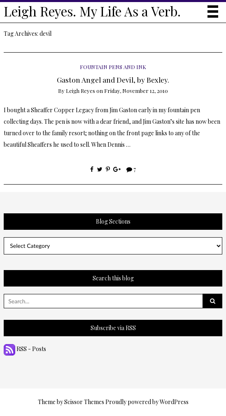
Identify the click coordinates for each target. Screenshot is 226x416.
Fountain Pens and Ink (113, 66)
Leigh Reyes (80, 90)
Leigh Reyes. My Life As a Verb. (92, 11)
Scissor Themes (84, 402)
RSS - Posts (25, 349)
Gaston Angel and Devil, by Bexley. (113, 79)
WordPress (174, 402)
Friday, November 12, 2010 (136, 90)
